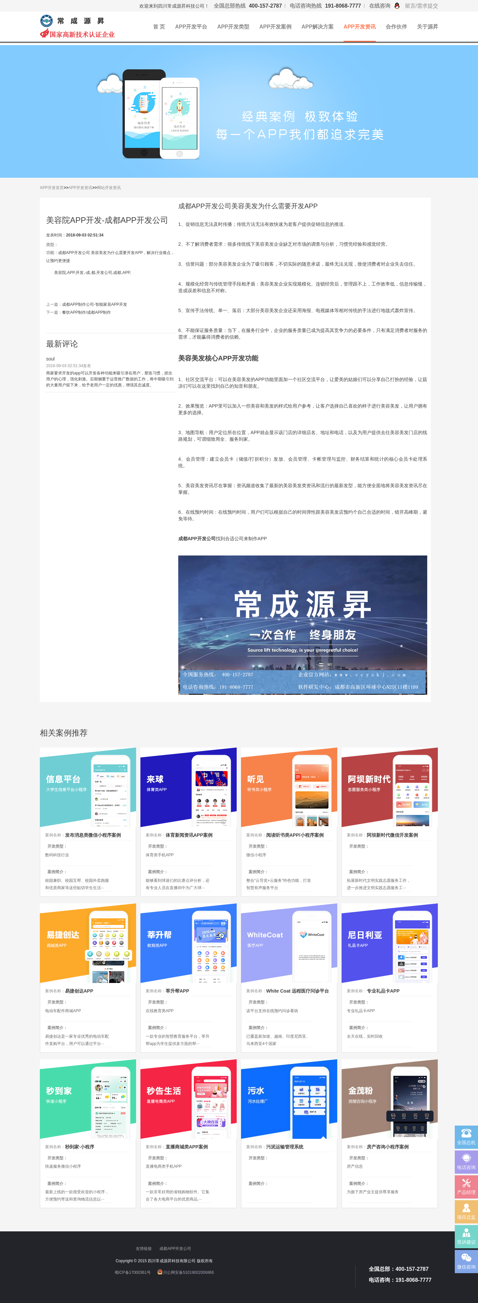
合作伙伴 (396, 27)
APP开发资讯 (360, 27)
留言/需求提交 (421, 6)
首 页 (159, 27)
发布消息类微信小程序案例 (93, 835)
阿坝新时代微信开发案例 (392, 835)
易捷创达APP (79, 991)
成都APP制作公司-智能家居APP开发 (94, 304)
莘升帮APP (177, 991)
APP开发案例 (275, 27)
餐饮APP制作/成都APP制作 (86, 312)
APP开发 (48, 187)
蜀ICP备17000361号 (133, 1272)
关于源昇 (427, 27)
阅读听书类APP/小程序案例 (295, 835)
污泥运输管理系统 (284, 1146)
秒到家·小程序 (79, 1146)
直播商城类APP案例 (187, 1146)
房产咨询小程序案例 (388, 1146)
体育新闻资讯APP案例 (189, 835)
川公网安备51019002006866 (188, 1272)
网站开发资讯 (109, 187)
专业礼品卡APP (383, 991)
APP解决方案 (317, 27)
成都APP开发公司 (175, 1248)
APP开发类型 (233, 27)
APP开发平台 (191, 27)
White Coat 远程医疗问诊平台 (297, 991)
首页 (60, 187)
